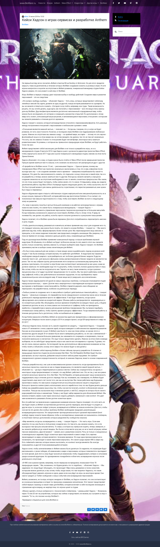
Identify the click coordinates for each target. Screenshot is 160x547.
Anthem (57, 3)
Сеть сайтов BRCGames (80, 537)
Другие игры (92, 3)
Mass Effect (66, 3)
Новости (41, 3)
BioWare (103, 3)
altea (25, 16)
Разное (27, 506)
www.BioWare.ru (28, 3)
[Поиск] (127, 31)
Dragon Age (79, 3)
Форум (49, 3)
